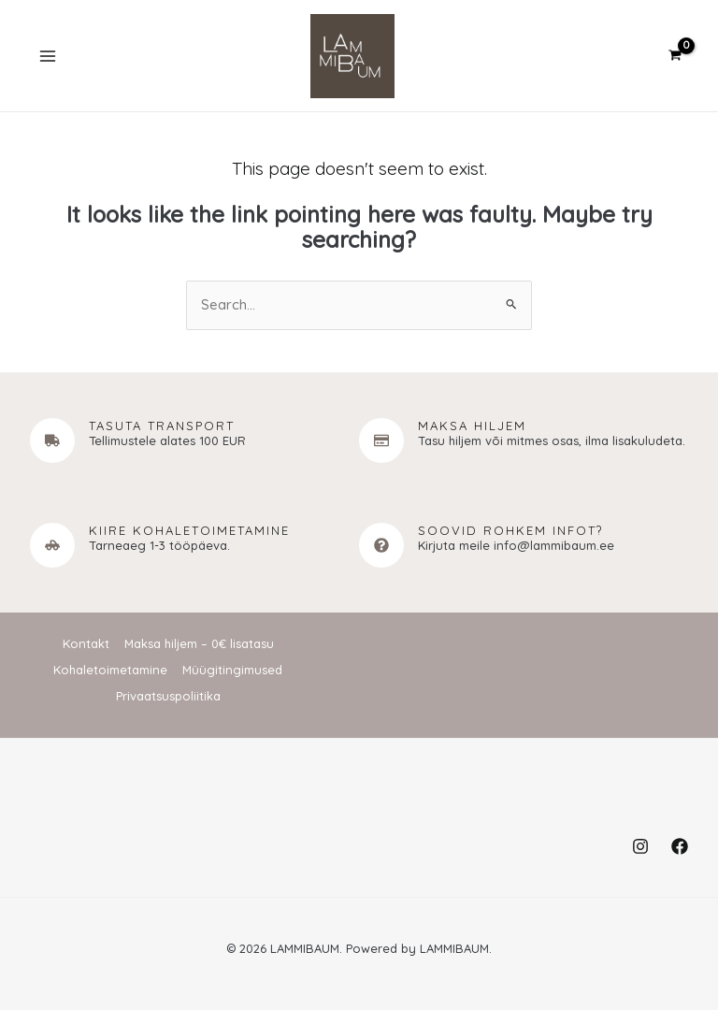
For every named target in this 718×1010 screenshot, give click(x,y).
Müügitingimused (232, 671)
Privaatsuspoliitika (168, 696)
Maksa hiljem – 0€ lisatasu (199, 646)
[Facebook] (679, 846)
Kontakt (86, 646)
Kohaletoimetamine (110, 671)
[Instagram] (640, 846)
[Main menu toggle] (49, 57)
